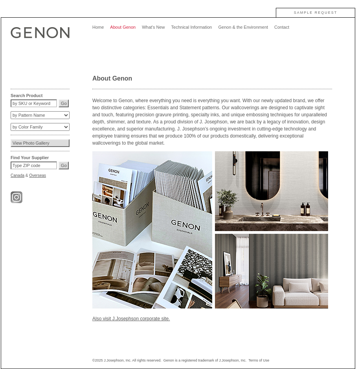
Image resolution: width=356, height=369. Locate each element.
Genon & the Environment (243, 27)
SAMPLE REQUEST (316, 13)
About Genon (123, 27)
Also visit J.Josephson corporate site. (131, 318)
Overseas (37, 175)
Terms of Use (258, 360)
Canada (17, 175)
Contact (281, 27)
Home (98, 27)
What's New (153, 27)
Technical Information (191, 27)
